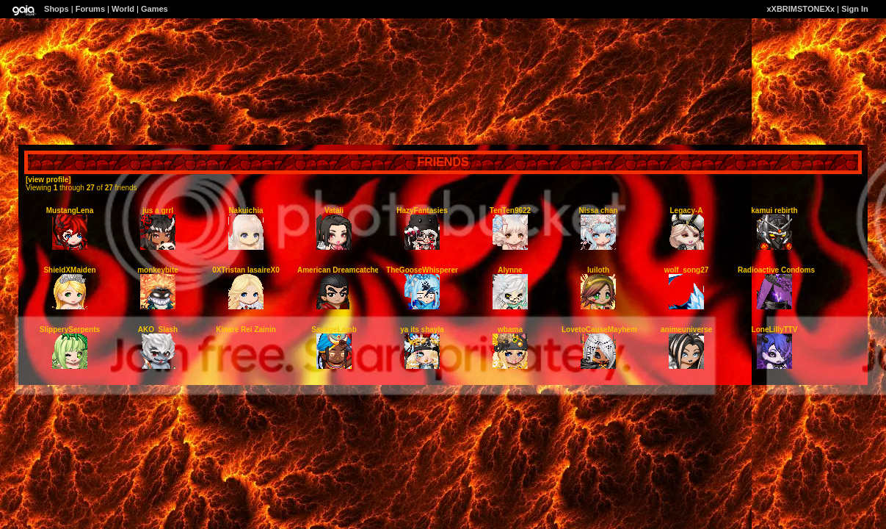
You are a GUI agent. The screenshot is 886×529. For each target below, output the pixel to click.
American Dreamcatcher (339, 270)
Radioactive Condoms (776, 270)
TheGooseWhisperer (422, 270)
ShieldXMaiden (69, 270)
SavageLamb (334, 329)
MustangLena (69, 210)
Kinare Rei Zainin (246, 329)
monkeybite (157, 270)
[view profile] (48, 180)
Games (154, 8)
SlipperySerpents (70, 329)
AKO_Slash (158, 329)
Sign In (854, 8)
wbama (510, 329)
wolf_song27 (686, 270)
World (123, 8)
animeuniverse (686, 329)
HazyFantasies (421, 210)
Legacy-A (685, 210)
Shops (56, 8)
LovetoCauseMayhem (599, 329)
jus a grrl (157, 210)
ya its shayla (421, 329)
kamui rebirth (774, 210)
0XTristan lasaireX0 (246, 270)
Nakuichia (245, 210)
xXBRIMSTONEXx (800, 8)
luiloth (598, 270)
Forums (90, 8)
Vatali (334, 210)
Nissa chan (598, 210)
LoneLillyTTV (775, 329)
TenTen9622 (510, 210)
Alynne (510, 270)
